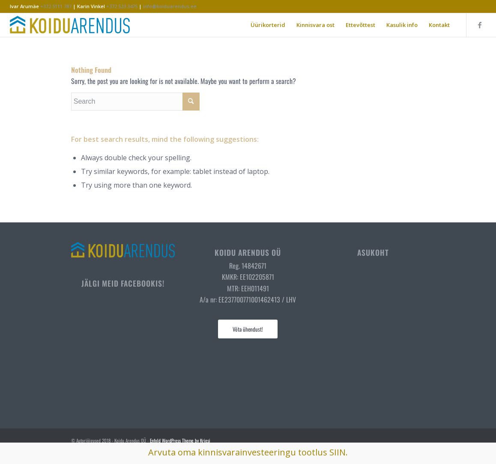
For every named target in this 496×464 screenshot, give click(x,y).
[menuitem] (268, 25)
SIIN (337, 452)
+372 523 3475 (121, 6)
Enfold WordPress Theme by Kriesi (180, 440)
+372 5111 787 (56, 6)
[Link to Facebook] (479, 24)
